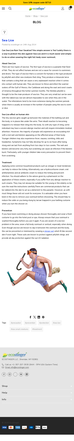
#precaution (16, 323)
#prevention (30, 323)
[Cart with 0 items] (70, 8)
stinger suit (49, 231)
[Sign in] (62, 8)
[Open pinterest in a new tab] (21, 374)
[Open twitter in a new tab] (15, 374)
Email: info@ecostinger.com (17, 367)
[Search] (10, 8)
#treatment (37, 329)
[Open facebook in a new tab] (4, 374)
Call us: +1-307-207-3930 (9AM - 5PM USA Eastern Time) (31, 364)
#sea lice (56, 323)
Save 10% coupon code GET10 (37, 2)
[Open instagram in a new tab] (10, 374)
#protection (44, 323)
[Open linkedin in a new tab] (27, 374)
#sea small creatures (19, 329)
